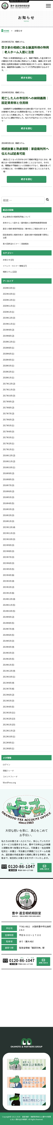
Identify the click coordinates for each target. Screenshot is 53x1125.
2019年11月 (7, 323)
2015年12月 (7, 527)
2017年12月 (7, 383)
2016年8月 (7, 479)
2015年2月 (7, 587)
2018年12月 (7, 341)
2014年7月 (7, 628)
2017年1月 (7, 449)
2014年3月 (7, 652)
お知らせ (6, 259)
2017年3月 (7, 437)
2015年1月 (7, 592)
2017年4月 (7, 431)
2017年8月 (7, 407)
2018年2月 (7, 371)
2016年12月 (7, 455)
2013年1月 (7, 724)
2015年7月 (7, 557)
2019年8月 (7, 335)
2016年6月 (7, 491)
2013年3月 (7, 712)
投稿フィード (8, 770)
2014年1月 (7, 664)
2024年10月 (7, 287)
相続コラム (7, 271)
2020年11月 (7, 305)
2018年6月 (7, 353)
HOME (6, 30)
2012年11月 (7, 730)
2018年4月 (7, 359)
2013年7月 (7, 688)
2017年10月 (7, 395)
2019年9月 (7, 329)
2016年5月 (7, 497)
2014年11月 (7, 604)
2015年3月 (7, 581)
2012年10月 (7, 736)
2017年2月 (7, 443)
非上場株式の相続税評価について (16, 216)
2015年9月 (7, 545)
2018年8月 (7, 347)
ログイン (6, 764)
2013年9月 (7, 682)
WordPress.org (9, 782)
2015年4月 (7, 575)
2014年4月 (7, 646)
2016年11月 (7, 461)
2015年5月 (7, 569)
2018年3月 (7, 365)
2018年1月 (7, 377)
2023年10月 (7, 293)
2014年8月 (7, 622)
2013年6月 (7, 694)
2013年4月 (7, 706)
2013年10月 (7, 676)
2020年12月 (7, 299)
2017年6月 (7, 419)
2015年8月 (7, 551)
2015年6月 (7, 563)
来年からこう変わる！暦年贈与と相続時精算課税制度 (25, 222)
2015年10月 (7, 539)
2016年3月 (7, 509)
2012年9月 (7, 742)
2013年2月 (7, 718)
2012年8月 (7, 748)
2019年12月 (7, 317)
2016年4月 (7, 503)
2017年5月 (7, 425)
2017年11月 (7, 389)
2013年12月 (7, 670)
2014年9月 (7, 616)
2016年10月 (7, 467)
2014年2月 (7, 658)
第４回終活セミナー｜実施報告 (16, 243)
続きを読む (26, 77)
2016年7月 (7, 485)
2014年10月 (7, 611)
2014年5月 (7, 640)
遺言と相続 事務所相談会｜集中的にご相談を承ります (25, 228)
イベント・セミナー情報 (13, 265)
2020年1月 (7, 311)
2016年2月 (7, 515)
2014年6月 (7, 634)
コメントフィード (10, 776)
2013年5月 (7, 700)
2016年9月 (7, 473)
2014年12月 (7, 599)
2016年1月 (7, 521)
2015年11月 (7, 533)
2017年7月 (7, 413)
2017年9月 (7, 401)
